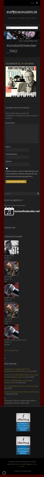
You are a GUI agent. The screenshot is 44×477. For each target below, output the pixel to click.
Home (20, 41)
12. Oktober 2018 (13, 63)
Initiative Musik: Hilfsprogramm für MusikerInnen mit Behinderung (17, 370)
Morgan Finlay (9, 256)
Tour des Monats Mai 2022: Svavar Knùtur (19, 386)
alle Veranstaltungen (11, 350)
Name (8, 147)
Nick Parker (8, 277)
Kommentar (11, 123)
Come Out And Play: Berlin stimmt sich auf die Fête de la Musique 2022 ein (21, 376)
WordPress (17, 464)
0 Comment (30, 63)
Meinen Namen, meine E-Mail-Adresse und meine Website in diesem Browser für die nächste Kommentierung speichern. (22, 174)
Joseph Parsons (9, 298)
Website (9, 161)
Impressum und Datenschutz (23, 471)
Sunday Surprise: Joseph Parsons (15, 340)
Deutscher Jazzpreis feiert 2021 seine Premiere (21, 392)
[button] (4, 473)
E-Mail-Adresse (12, 154)
